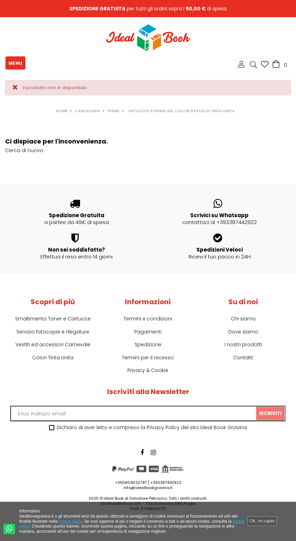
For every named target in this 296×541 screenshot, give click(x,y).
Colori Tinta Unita (52, 357)
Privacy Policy (163, 427)
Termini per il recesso (148, 357)
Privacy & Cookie (147, 370)
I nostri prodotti (243, 344)
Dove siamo (243, 331)
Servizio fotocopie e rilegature (52, 331)
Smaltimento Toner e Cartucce (53, 318)
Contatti (243, 357)
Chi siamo (243, 318)
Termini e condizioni (148, 318)
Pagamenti (147, 331)
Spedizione (148, 344)
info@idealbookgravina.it (148, 487)
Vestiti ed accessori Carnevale (52, 344)
